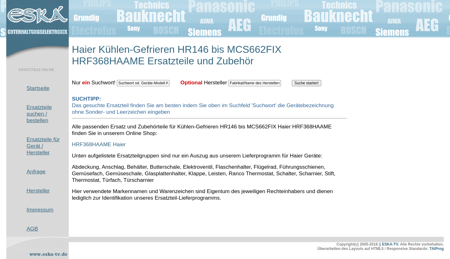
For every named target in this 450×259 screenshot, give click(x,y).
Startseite (38, 88)
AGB (32, 229)
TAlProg (436, 249)
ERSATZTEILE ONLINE (36, 70)
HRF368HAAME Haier (99, 144)
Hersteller (38, 190)
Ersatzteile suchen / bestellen (39, 113)
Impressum (40, 210)
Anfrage (36, 171)
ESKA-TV (390, 244)
